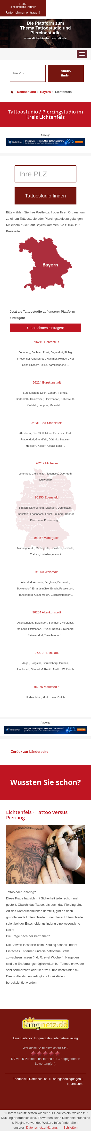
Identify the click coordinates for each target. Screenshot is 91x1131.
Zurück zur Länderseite (29, 752)
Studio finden (66, 73)
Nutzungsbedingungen (65, 1079)
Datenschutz (38, 1079)
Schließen (71, 1127)
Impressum (75, 1084)
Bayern (45, 92)
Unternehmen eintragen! (45, 328)
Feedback (19, 1079)
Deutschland (23, 92)
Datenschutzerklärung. (42, 1127)
